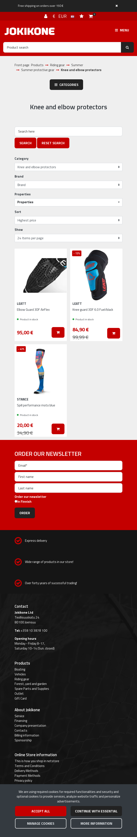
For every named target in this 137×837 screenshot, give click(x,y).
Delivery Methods (26, 770)
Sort (18, 212)
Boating (20, 669)
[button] (68, 202)
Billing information (27, 735)
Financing (21, 720)
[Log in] (46, 16)
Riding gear (22, 679)
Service (19, 716)
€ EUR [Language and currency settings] (64, 16)
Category (22, 158)
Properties (23, 194)
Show (19, 229)
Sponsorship (23, 740)
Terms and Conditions (30, 765)
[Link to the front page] (29, 31)
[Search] (62, 47)
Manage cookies (40, 823)
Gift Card (21, 698)
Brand (19, 176)
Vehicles (20, 674)
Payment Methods (27, 775)
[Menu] (122, 30)
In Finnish (24, 501)
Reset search (53, 143)
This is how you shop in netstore (37, 761)
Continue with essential (96, 811)
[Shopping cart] (91, 16)
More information (96, 823)
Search (25, 143)
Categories (66, 84)
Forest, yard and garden (31, 683)
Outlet (19, 693)
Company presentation (30, 725)
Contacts (21, 730)
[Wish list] (82, 16)
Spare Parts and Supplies (32, 688)
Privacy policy (23, 780)
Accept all (41, 811)
